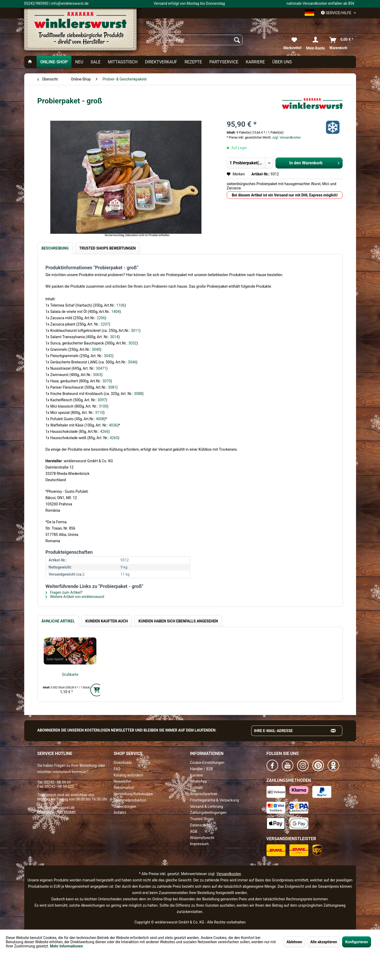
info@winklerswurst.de (56, 807)
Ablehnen (294, 942)
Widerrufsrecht (202, 838)
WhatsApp (198, 781)
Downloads (123, 762)
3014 (114, 337)
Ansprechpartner (204, 794)
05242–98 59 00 (57, 782)
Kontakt (196, 787)
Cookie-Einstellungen (207, 762)
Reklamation (124, 787)
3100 (103, 406)
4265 (114, 438)
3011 (135, 330)
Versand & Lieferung (206, 806)
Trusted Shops (202, 819)
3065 (97, 375)
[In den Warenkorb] (96, 690)
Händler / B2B (201, 769)
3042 (108, 356)
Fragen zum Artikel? (64, 592)
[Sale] (95, 62)
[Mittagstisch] (122, 62)
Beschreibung (55, 248)
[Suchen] (237, 40)
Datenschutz (200, 825)
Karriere (196, 775)
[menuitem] (202, 40)
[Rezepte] (193, 62)
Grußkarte (70, 674)
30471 (101, 368)
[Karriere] (255, 62)
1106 (120, 305)
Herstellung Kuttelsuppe (133, 794)
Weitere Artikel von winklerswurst (75, 597)
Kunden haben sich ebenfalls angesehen (178, 621)
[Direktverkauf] (161, 62)
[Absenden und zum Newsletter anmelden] (333, 730)
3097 (101, 400)
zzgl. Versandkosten (286, 137)
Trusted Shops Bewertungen (107, 248)
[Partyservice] (224, 62)
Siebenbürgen (125, 806)
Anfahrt (120, 812)
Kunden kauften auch (106, 621)
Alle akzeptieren (323, 942)
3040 (96, 349)
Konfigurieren (356, 942)
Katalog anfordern (128, 775)
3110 (99, 412)
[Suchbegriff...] (202, 40)
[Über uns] (282, 62)
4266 (104, 431)
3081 (112, 387)
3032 (133, 343)
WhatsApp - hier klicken (56, 812)
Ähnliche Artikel (58, 621)
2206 (101, 318)
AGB (193, 831)
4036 (113, 425)
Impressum (199, 844)
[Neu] (79, 62)
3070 (106, 381)
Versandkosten (228, 874)
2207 (105, 324)
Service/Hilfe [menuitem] (336, 13)
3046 (132, 362)
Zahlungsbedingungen (208, 812)
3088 (138, 394)
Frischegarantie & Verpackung (214, 800)
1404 (115, 311)
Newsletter (122, 781)
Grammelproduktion (130, 800)
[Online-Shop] (54, 62)
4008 (100, 419)
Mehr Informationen (66, 946)
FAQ (117, 769)
